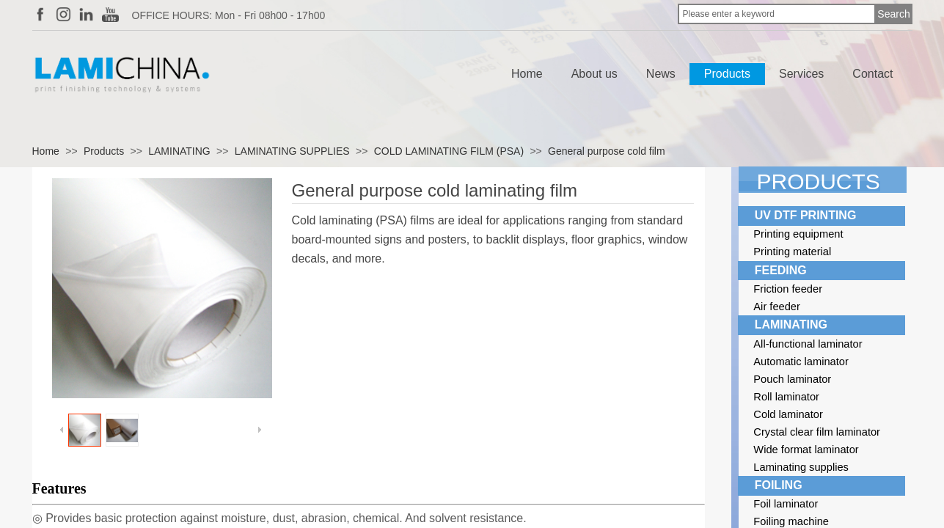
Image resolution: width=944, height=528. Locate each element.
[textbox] (777, 14)
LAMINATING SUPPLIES (292, 151)
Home (527, 73)
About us (594, 73)
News (661, 73)
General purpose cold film (606, 151)
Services (801, 73)
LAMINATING (179, 151)
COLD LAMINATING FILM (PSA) (449, 151)
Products (727, 73)
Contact (872, 73)
